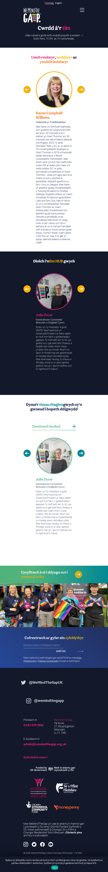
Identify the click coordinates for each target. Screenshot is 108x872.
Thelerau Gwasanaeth (48, 661)
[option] (54, 157)
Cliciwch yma (73, 832)
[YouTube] (50, 844)
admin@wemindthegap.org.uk (44, 744)
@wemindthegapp (59, 700)
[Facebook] (42, 844)
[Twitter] (34, 844)
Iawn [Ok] (55, 868)
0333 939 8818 (33, 725)
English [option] (58, 3)
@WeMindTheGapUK (35, 682)
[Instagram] (25, 844)
